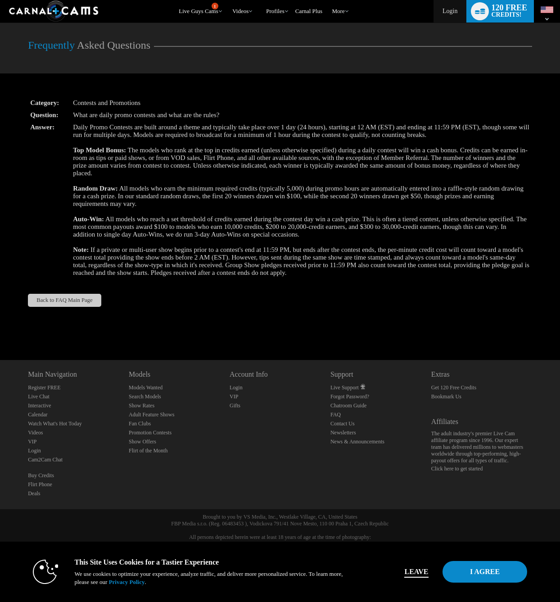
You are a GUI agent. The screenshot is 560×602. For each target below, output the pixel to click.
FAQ (335, 414)
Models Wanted (146, 387)
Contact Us (342, 423)
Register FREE (44, 387)
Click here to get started (457, 468)
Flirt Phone (40, 484)
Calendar (37, 414)
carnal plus (308, 11)
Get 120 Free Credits (453, 387)
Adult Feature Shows (151, 414)
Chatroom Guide (348, 405)
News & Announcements (357, 441)
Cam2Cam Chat (45, 459)
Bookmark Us (446, 396)
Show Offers (142, 441)
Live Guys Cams (198, 8)
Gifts (235, 405)
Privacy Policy (116, 582)
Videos (240, 11)
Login (450, 11)
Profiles (275, 11)
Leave (406, 571)
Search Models (145, 396)
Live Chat (39, 396)
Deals (34, 493)
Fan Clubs (140, 423)
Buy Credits (41, 475)
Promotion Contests (150, 432)
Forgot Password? (349, 396)
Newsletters (343, 432)
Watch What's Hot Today (55, 423)
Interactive (39, 405)
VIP (32, 441)
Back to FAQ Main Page (64, 300)
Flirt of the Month (148, 450)
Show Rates (141, 405)
